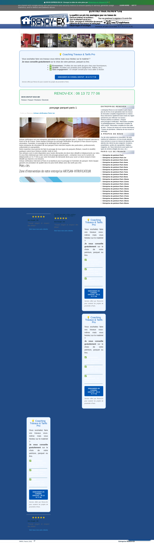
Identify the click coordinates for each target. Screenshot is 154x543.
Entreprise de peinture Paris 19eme (116, 201)
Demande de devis (95, 31)
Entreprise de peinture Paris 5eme (115, 167)
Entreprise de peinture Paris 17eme (116, 196)
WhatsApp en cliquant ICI (97, 2)
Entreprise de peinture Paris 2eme (115, 160)
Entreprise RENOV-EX (127, 541)
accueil (25, 31)
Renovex (39, 31)
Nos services (54, 31)
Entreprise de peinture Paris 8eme (115, 174)
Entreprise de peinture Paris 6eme (115, 169)
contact (112, 31)
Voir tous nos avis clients (38, 229)
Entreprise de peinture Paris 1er (114, 157)
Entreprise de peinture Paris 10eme (116, 179)
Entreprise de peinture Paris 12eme (116, 184)
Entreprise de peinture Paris (113, 155)
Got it (134, 5)
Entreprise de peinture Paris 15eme (116, 191)
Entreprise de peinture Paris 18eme (116, 198)
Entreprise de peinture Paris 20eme (116, 203)
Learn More (124, 5)
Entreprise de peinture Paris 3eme (115, 162)
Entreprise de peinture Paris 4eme (115, 165)
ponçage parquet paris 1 (63, 107)
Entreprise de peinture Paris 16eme (116, 193)
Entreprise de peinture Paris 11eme (116, 181)
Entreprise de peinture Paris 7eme (115, 172)
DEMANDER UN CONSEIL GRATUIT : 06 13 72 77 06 (77, 77)
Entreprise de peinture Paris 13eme (116, 186)
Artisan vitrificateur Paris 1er (44, 113)
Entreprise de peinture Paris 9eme (115, 177)
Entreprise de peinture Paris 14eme (116, 189)
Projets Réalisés (73, 31)
